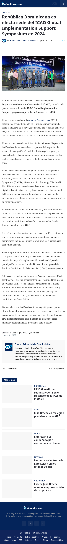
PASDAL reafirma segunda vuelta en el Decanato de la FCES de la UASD (48, 394)
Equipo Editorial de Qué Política (32, 344)
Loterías (28, 540)
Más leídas (9, 379)
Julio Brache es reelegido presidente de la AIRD (49, 414)
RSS (20, 540)
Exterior (15, 333)
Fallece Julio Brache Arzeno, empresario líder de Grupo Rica (49, 487)
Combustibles (57, 540)
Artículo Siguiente (56, 368)
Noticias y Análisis (39, 533)
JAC (20, 333)
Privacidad (46, 537)
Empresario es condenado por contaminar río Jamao (47, 440)
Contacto (18, 537)
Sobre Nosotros (32, 537)
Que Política (34, 333)
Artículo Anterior (10, 368)
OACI (25, 333)
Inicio (8, 537)
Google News (10, 540)
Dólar (37, 540)
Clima (45, 540)
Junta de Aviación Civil (39, 120)
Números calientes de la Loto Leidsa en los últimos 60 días (48, 463)
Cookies (57, 537)
